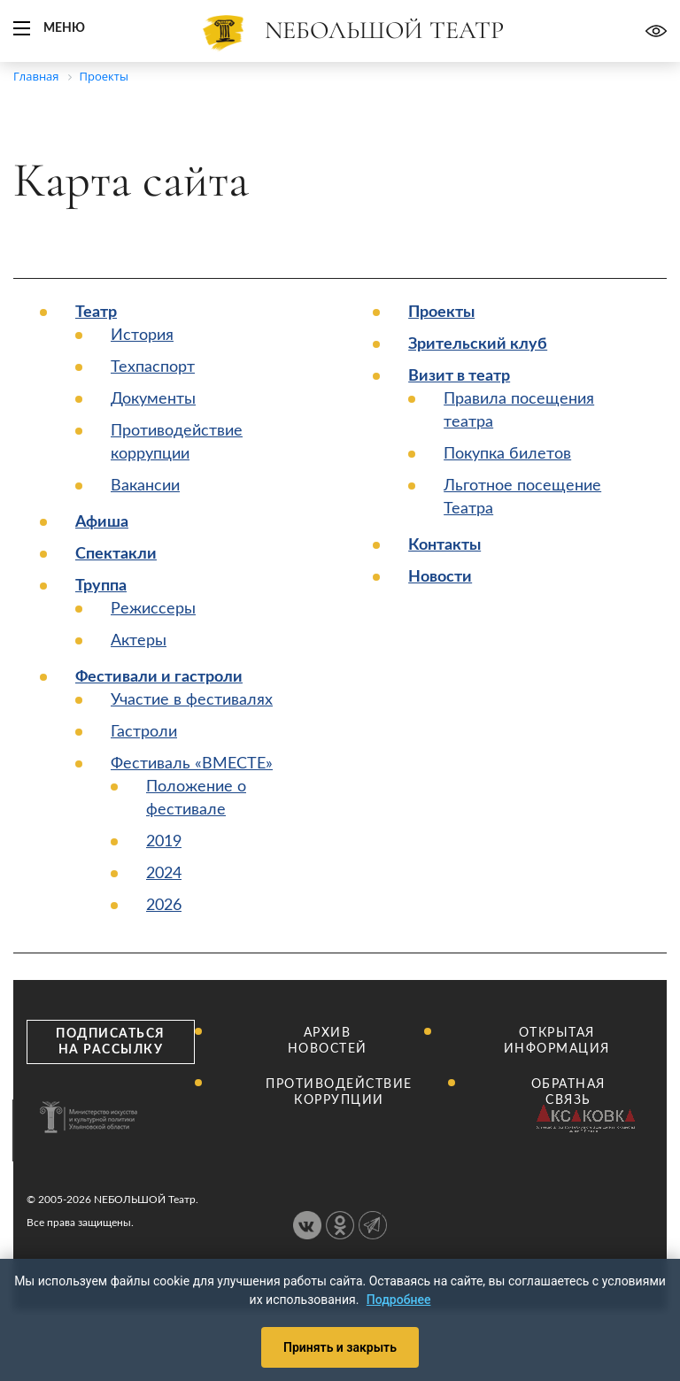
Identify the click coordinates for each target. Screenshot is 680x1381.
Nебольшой (384, 30)
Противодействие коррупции (339, 1092)
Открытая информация (557, 1041)
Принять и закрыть (340, 1347)
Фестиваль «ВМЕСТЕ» (192, 764)
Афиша (101, 522)
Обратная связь (568, 1092)
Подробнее (399, 1299)
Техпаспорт (153, 367)
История (142, 335)
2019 (164, 842)
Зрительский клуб (477, 344)
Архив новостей (327, 1041)
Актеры (138, 641)
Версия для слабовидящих (656, 31)
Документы (153, 399)
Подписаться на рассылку (111, 1042)
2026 (164, 906)
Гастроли (144, 732)
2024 (164, 874)
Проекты (441, 312)
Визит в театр (459, 376)
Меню (64, 28)
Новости (440, 577)
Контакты (444, 545)
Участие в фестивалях (192, 700)
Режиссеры (153, 609)
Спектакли (116, 554)
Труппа (101, 586)
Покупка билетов (507, 454)
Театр (96, 312)
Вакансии (145, 486)
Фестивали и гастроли (159, 677)
